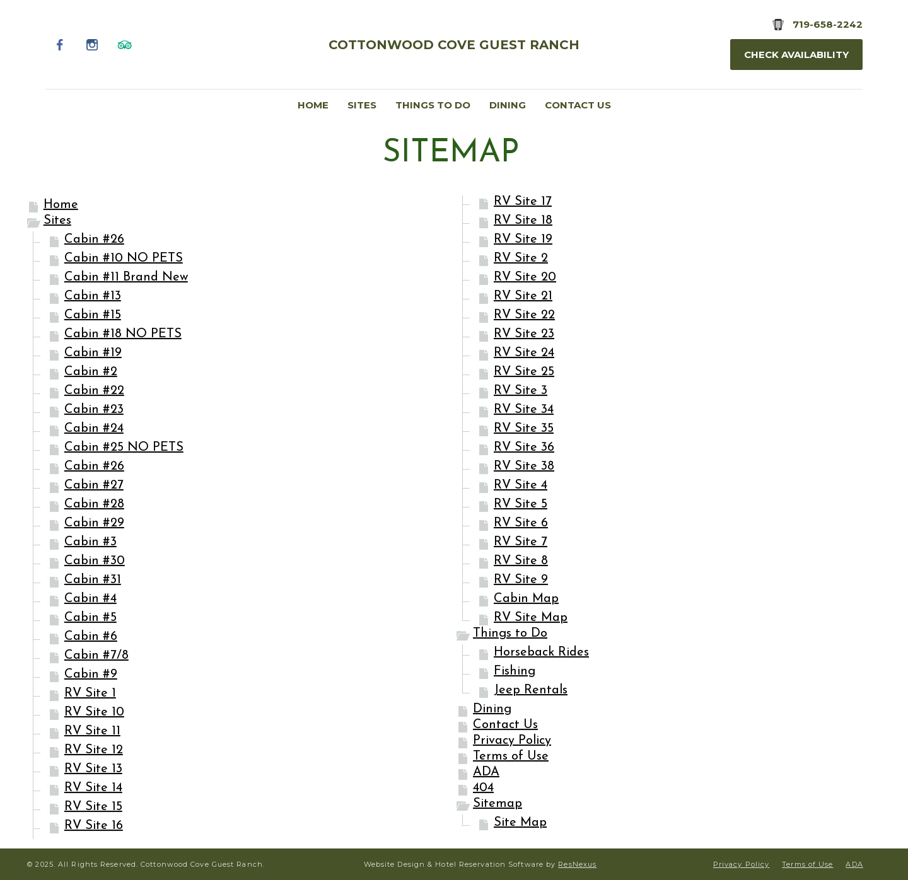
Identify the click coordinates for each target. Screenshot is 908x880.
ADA (486, 773)
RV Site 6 (521, 524)
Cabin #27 (94, 486)
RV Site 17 (523, 202)
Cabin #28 (94, 505)
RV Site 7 (520, 542)
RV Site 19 (523, 240)
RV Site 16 (93, 826)
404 (483, 788)
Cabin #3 (90, 542)
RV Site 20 (525, 278)
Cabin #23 (94, 410)
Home (61, 205)
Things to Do (510, 634)
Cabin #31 (92, 580)
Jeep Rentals (531, 691)
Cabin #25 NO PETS (123, 448)
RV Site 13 (93, 769)
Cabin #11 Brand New (126, 278)
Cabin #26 (94, 240)
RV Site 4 (520, 486)
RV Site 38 (524, 467)
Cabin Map (526, 599)
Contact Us (505, 725)
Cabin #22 (94, 391)
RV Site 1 (90, 694)
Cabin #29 (94, 524)
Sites (57, 221)
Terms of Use (511, 757)
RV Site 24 (524, 353)
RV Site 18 (523, 221)
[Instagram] (92, 44)
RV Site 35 (524, 429)
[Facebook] (60, 44)
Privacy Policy (512, 741)
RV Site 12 (93, 750)
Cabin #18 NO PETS (123, 334)
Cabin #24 (94, 429)
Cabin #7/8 (96, 656)
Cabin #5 (90, 618)
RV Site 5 (520, 505)
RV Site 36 (524, 448)
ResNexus (577, 864)
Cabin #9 (90, 675)
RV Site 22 (524, 316)
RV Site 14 (93, 788)
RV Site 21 (523, 297)
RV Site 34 (524, 410)
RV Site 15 (93, 807)
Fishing (514, 672)
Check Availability (796, 55)
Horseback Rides (541, 653)
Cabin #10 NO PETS (123, 259)
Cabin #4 (90, 599)
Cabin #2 (90, 372)
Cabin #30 (94, 561)
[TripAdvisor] (124, 44)
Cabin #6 (90, 637)
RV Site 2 (521, 259)
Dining (492, 709)
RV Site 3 (520, 391)
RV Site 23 (524, 334)
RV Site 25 (524, 372)
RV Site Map (531, 618)
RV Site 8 (521, 561)
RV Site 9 (521, 580)
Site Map (520, 823)
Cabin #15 (92, 316)
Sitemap (497, 804)
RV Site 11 (92, 732)
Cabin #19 (93, 353)
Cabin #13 (92, 297)
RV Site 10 (94, 713)
